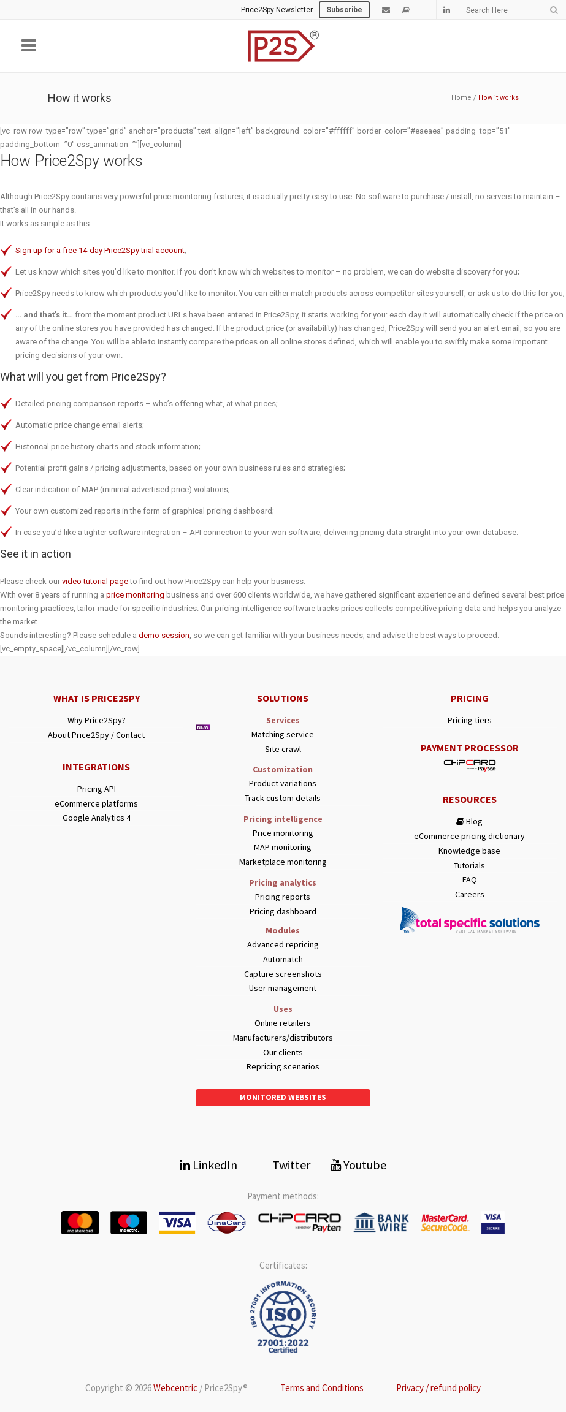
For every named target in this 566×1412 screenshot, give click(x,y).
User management (282, 988)
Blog (469, 821)
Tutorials (469, 865)
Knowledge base (469, 851)
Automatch (283, 959)
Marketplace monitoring (283, 862)
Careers (469, 894)
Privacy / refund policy (438, 1388)
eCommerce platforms (96, 804)
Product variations (282, 783)
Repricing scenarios (283, 1066)
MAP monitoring (283, 847)
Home (461, 98)
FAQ (469, 880)
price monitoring (135, 594)
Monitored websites (283, 1097)
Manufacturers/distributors (283, 1038)
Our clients (283, 1052)
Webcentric (175, 1388)
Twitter (284, 1164)
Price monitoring (283, 833)
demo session (164, 635)
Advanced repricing (283, 944)
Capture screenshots (283, 974)
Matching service (282, 734)
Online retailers (282, 1023)
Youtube (358, 1164)
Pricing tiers (470, 720)
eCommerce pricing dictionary (469, 836)
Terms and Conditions (322, 1388)
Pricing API (96, 789)
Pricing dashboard (283, 911)
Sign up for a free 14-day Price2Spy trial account (100, 250)
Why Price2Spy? (96, 720)
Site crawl (283, 749)
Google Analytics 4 (97, 818)
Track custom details (283, 798)
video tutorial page (95, 581)
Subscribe (344, 10)
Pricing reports (282, 897)
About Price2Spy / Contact (96, 735)
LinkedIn (208, 1164)
